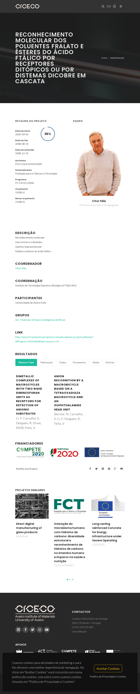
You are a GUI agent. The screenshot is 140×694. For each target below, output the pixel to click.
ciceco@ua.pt (79, 631)
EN (108, 6)
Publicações (46, 362)
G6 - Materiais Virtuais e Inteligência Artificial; (40, 319)
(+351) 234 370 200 (82, 627)
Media (95, 362)
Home (104, 58)
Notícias (110, 362)
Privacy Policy (69, 685)
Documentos (79, 362)
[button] (67, 579)
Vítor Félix (99, 201)
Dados (62, 362)
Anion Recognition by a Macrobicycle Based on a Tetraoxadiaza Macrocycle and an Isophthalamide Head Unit (69, 392)
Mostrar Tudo (26, 362)
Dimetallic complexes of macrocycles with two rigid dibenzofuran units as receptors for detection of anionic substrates (29, 395)
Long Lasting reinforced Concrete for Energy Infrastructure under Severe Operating (107, 532)
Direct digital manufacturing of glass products (29, 528)
